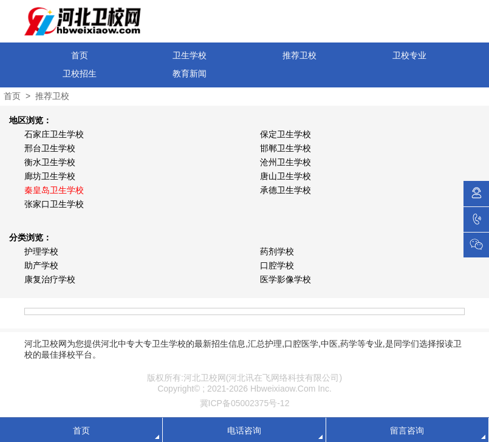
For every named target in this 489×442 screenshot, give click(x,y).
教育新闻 (190, 73)
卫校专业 (409, 55)
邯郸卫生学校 (285, 148)
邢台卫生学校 (49, 148)
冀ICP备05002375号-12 (245, 403)
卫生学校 (190, 55)
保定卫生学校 (285, 134)
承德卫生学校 (285, 190)
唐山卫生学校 (285, 176)
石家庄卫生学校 (54, 134)
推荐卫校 (299, 55)
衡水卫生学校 (49, 162)
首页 (79, 55)
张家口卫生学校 (54, 204)
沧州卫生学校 (285, 162)
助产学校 (41, 265)
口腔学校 (277, 265)
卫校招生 (80, 73)
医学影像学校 (285, 279)
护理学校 (41, 251)
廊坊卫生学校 (49, 176)
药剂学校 (277, 251)
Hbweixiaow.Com (282, 388)
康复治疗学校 (49, 279)
